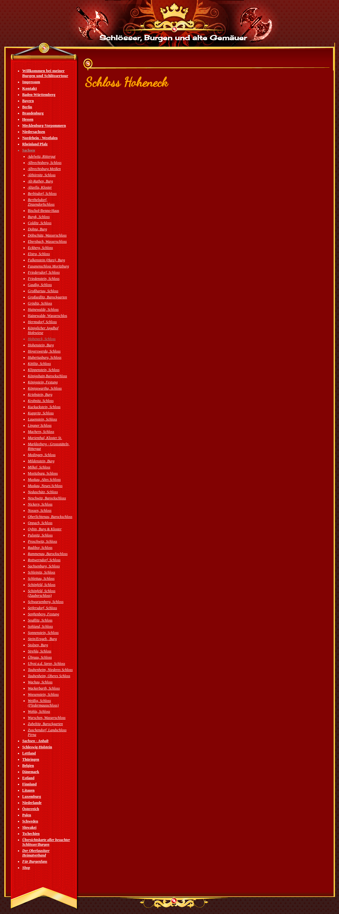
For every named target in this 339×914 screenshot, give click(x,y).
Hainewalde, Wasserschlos (47, 316)
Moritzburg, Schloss (43, 473)
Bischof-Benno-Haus (43, 210)
